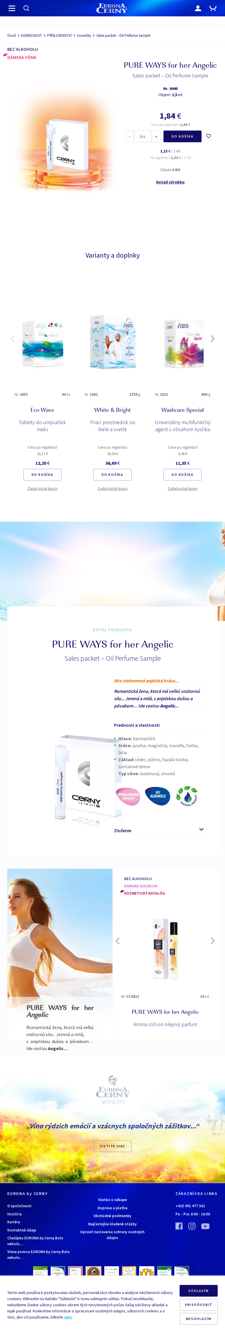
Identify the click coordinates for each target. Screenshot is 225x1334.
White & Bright (112, 411)
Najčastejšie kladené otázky (112, 1224)
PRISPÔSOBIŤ (198, 1304)
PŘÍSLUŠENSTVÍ (59, 35)
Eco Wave (42, 411)
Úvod (11, 35)
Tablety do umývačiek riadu (42, 426)
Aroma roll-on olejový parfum (165, 1024)
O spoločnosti (19, 1205)
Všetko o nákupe (112, 1199)
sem (68, 1317)
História (14, 1214)
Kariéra (13, 1221)
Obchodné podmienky (112, 1215)
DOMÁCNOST (31, 35)
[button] (12, 339)
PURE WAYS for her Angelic (165, 1013)
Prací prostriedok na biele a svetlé (112, 426)
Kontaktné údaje (21, 1230)
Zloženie (122, 830)
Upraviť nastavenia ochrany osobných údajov (112, 1234)
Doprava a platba (112, 1207)
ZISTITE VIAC (113, 1146)
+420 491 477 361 (190, 1205)
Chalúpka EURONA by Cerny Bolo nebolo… (35, 1241)
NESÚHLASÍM (199, 1318)
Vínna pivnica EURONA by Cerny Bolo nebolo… (38, 1254)
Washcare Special (182, 411)
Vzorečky (84, 35)
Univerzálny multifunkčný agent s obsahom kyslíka (182, 426)
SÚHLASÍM (198, 1290)
